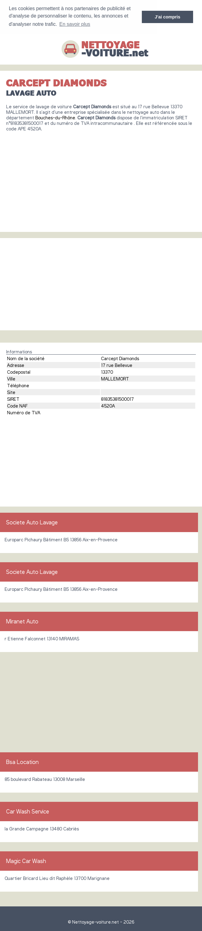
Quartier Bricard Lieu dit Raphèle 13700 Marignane (57, 878)
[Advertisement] (101, 179)
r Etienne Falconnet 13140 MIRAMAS (42, 638)
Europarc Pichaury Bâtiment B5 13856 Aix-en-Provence (61, 539)
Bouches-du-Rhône (55, 117)
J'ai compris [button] (167, 16)
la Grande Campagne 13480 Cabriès (42, 828)
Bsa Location (22, 761)
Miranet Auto (22, 621)
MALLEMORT (115, 378)
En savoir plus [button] (74, 24)
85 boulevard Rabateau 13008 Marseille (45, 779)
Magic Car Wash (26, 860)
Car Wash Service (27, 811)
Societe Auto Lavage (32, 522)
